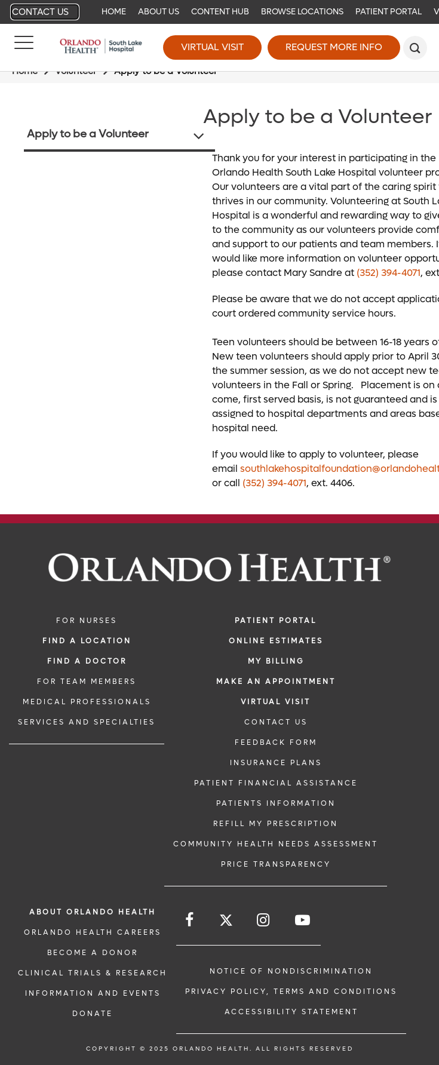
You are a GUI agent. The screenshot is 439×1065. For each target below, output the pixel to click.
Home (114, 11)
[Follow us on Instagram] (264, 920)
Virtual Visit (212, 47)
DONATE (92, 1013)
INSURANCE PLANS (276, 763)
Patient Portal (388, 11)
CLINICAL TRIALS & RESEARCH (92, 973)
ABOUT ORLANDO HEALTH (92, 912)
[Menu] (24, 48)
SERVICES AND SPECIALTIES (86, 722)
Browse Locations (302, 11)
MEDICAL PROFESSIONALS (87, 702)
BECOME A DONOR (92, 952)
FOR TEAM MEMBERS (86, 681)
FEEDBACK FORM (276, 742)
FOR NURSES (86, 620)
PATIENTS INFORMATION (276, 803)
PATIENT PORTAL (276, 620)
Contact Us (40, 12)
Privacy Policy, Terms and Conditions (291, 991)
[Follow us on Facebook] (190, 920)
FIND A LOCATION (86, 641)
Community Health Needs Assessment (275, 844)
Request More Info (333, 47)
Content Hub (220, 11)
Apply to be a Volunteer (88, 134)
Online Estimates (276, 641)
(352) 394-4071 (388, 272)
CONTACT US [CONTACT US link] (276, 722)
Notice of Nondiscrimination (291, 971)
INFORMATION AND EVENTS (93, 993)
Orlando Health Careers (92, 932)
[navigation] (219, 12)
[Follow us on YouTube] (303, 920)
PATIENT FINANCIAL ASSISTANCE (276, 783)
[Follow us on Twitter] (226, 922)
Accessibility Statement (291, 1012)
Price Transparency (276, 864)
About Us (158, 11)
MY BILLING (276, 661)
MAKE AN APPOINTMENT (276, 681)
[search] (415, 48)
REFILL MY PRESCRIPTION (275, 823)
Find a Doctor (87, 661)
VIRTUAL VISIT (276, 702)
